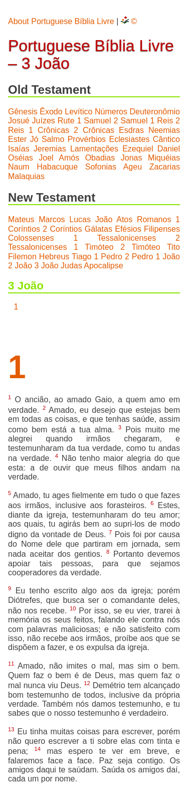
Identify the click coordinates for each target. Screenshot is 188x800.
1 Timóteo (93, 247)
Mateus (21, 219)
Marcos (52, 219)
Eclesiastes (129, 139)
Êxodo (51, 111)
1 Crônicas (49, 130)
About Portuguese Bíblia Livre (61, 21)
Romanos (154, 219)
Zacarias (164, 167)
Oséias (20, 157)
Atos (124, 219)
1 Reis (161, 120)
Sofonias (100, 167)
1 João (167, 256)
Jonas (131, 157)
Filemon (22, 256)
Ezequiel (137, 148)
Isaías (19, 148)
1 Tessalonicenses (114, 238)
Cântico (166, 139)
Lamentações (94, 148)
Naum (19, 167)
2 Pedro (139, 256)
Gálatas (98, 229)
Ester (17, 139)
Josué (19, 120)
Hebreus (54, 256)
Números (111, 111)
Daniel (168, 148)
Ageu (132, 167)
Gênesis (23, 111)
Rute (66, 120)
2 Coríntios (62, 229)
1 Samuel (94, 120)
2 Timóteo (140, 247)
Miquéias (164, 157)
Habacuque (57, 167)
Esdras (131, 130)
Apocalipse (103, 265)
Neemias (164, 130)
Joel (46, 157)
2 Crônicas (94, 130)
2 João (20, 265)
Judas (71, 265)
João (104, 219)
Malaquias (26, 176)
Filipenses (162, 229)
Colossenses (31, 238)
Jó (34, 139)
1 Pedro (108, 256)
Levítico (78, 111)
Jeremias (50, 148)
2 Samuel (130, 120)
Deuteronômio (155, 111)
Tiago (81, 256)
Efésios (128, 229)
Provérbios (87, 139)
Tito (173, 247)
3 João (47, 265)
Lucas (80, 219)
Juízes (43, 120)
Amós (69, 157)
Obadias (100, 157)
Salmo (53, 139)
